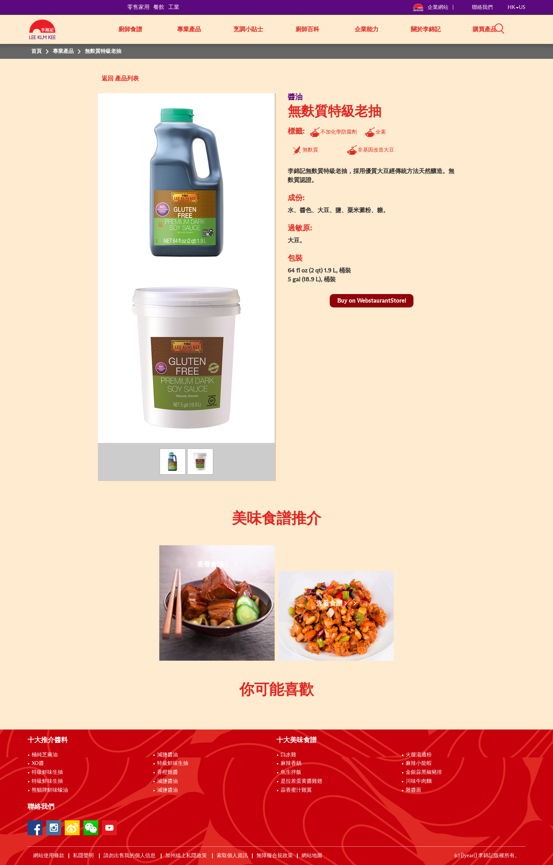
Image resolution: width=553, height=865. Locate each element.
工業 (173, 7)
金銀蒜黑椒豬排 (424, 772)
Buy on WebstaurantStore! (371, 301)
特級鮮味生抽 (47, 772)
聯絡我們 (482, 7)
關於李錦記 (426, 29)
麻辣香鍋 (291, 763)
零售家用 (138, 7)
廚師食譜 (130, 29)
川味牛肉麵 (419, 781)
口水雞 (288, 754)
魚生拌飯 (291, 772)
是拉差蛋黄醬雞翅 (301, 781)
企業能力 (366, 29)
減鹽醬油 (167, 754)
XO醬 (38, 763)
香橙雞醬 (167, 772)
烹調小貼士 (248, 29)
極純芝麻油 (45, 754)
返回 (108, 79)
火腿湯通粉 (419, 754)
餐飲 (158, 7)
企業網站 (431, 7)
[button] (528, 28)
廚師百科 (307, 29)
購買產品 (484, 29)
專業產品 (189, 29)
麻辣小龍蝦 (419, 763)
